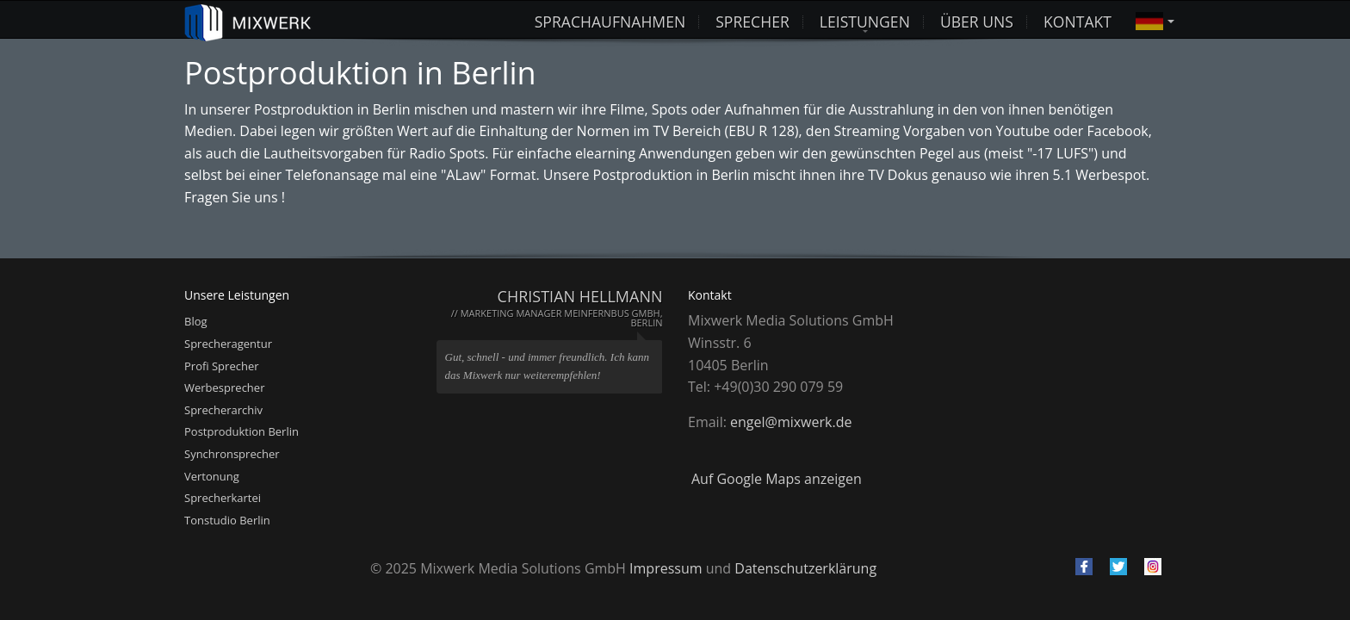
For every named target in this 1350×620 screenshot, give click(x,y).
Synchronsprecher (232, 454)
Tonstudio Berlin (227, 520)
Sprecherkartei (222, 497)
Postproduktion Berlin (241, 431)
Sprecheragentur (228, 343)
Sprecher (752, 19)
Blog (195, 321)
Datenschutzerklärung (805, 568)
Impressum (665, 568)
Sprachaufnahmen (610, 19)
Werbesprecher (224, 387)
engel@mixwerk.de (790, 421)
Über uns (976, 19)
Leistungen (865, 19)
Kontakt (1077, 19)
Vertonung (211, 476)
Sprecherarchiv (223, 410)
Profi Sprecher (221, 366)
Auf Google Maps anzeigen (776, 478)
